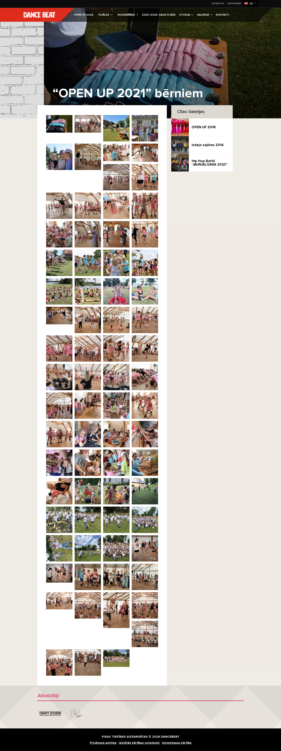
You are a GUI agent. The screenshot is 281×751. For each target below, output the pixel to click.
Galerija (204, 14)
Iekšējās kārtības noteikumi (139, 743)
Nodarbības (128, 14)
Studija (186, 14)
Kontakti (222, 14)
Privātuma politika (103, 743)
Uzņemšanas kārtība (176, 743)
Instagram (234, 3)
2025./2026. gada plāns (159, 14)
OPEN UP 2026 (83, 14)
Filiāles (105, 14)
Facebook (218, 3)
